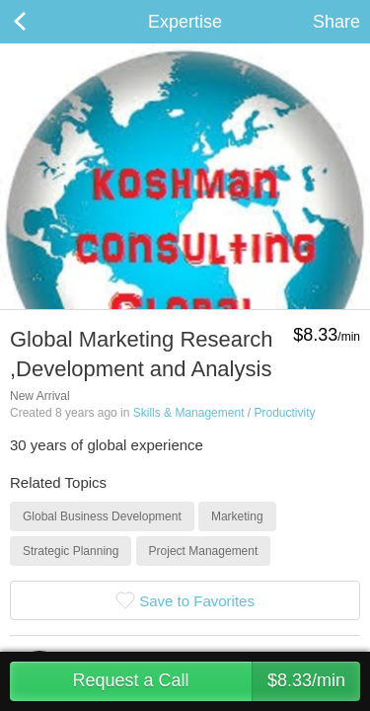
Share (336, 22)
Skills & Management (189, 413)
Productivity (284, 413)
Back (39, 21)
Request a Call (216, 681)
